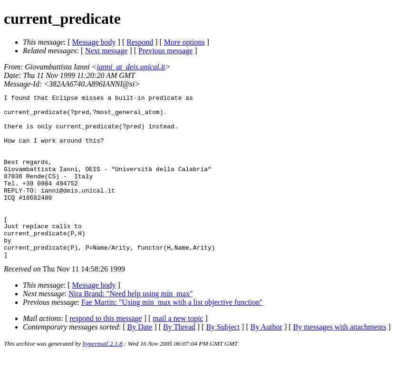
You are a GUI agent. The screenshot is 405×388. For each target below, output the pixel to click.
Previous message (165, 51)
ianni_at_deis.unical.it (131, 67)
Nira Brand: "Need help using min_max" (130, 326)
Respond (139, 42)
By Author (266, 360)
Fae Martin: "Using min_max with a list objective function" (172, 335)
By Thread (179, 360)
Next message (106, 51)
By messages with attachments (339, 360)
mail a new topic (178, 351)
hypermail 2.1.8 (103, 376)
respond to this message (105, 351)
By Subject (223, 360)
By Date (140, 360)
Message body (94, 42)
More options (184, 42)
